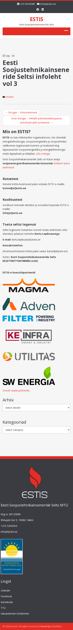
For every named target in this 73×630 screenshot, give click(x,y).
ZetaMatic (56, 626)
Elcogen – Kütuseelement (21, 112)
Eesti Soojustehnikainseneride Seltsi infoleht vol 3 (36, 73)
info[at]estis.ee (48, 3)
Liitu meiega (43, 153)
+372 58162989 (27, 3)
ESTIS (36, 19)
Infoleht (9, 96)
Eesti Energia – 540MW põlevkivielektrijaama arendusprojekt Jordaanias (36, 120)
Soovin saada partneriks (16, 390)
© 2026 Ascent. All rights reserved (20, 626)
